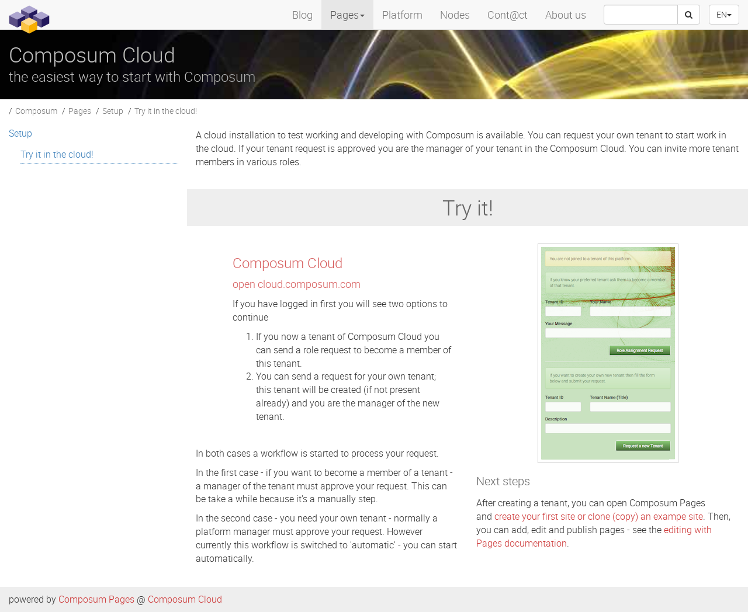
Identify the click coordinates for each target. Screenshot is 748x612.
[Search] (688, 15)
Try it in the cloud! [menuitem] (57, 154)
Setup (112, 110)
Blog (302, 15)
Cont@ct (507, 15)
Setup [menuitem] (20, 133)
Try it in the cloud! (165, 110)
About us (565, 15)
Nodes (455, 15)
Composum (36, 110)
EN (724, 14)
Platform (402, 15)
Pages (79, 110)
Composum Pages (96, 599)
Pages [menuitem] (347, 15)
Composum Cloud (185, 599)
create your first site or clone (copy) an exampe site (598, 516)
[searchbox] (641, 15)
